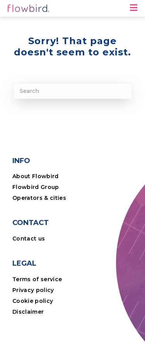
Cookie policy (32, 300)
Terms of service (37, 279)
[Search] (72, 91)
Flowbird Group (35, 187)
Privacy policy (33, 290)
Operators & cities (39, 197)
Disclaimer (28, 311)
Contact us (28, 238)
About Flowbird (35, 176)
